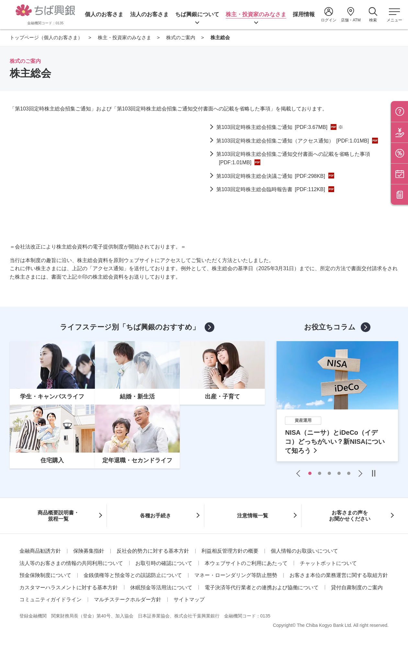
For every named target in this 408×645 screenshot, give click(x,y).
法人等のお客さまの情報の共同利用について (71, 563)
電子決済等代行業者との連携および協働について (262, 587)
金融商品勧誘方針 (40, 551)
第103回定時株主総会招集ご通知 (271, 127)
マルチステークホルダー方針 (127, 599)
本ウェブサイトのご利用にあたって (246, 563)
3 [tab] (329, 473)
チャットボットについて (328, 563)
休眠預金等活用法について (161, 587)
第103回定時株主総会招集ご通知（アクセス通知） (292, 141)
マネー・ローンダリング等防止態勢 (235, 575)
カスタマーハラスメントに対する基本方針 (68, 587)
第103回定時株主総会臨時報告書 (270, 189)
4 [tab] (339, 473)
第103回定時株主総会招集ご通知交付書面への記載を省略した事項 (293, 158)
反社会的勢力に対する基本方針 (153, 551)
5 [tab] (348, 473)
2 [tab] (319, 473)
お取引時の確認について (163, 563)
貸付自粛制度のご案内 (357, 587)
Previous (299, 473)
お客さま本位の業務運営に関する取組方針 (338, 575)
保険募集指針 (88, 551)
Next (358, 473)
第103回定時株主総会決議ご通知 (270, 176)
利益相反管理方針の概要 (229, 551)
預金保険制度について (45, 575)
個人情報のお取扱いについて (304, 551)
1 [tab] (310, 473)
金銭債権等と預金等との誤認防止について (133, 575)
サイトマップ (189, 599)
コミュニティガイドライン (50, 599)
